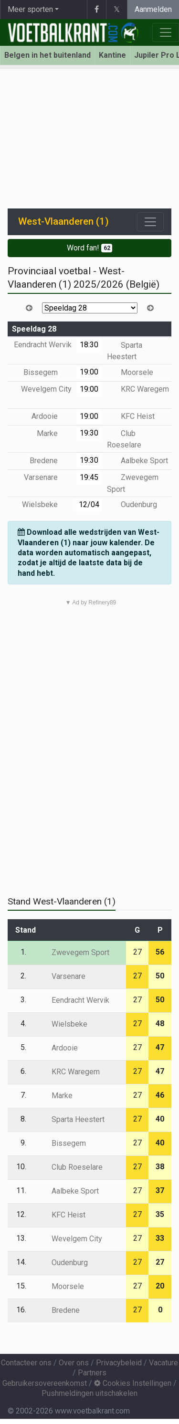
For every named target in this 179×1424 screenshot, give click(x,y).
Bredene (51, 460)
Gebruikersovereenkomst (44, 1383)
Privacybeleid (119, 1362)
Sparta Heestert (71, 1119)
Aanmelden (153, 9)
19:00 (89, 371)
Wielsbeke (47, 504)
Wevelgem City (70, 1238)
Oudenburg (132, 504)
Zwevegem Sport (73, 952)
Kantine (112, 55)
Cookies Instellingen (132, 1383)
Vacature (163, 1362)
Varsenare (48, 477)
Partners (92, 1372)
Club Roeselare (70, 1167)
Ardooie (52, 416)
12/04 (89, 504)
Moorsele (130, 372)
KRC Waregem (138, 389)
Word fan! (90, 247)
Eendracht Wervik (73, 1000)
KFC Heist (131, 416)
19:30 (89, 432)
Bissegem (47, 372)
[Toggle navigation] (150, 221)
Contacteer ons (26, 1362)
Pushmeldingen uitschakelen (89, 1393)
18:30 (89, 344)
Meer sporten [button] (30, 9)
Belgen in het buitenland (47, 55)
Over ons (74, 1362)
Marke (54, 433)
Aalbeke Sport (137, 460)
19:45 (89, 477)
